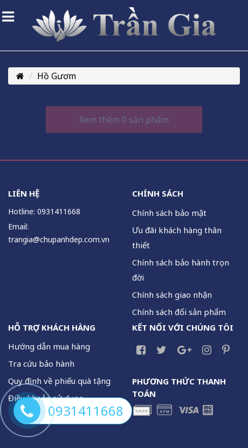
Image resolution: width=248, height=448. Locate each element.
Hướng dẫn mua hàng (49, 346)
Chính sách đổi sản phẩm (179, 311)
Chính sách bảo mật (169, 212)
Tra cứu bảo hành (41, 363)
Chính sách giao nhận (172, 294)
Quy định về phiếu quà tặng (59, 380)
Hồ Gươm (56, 76)
